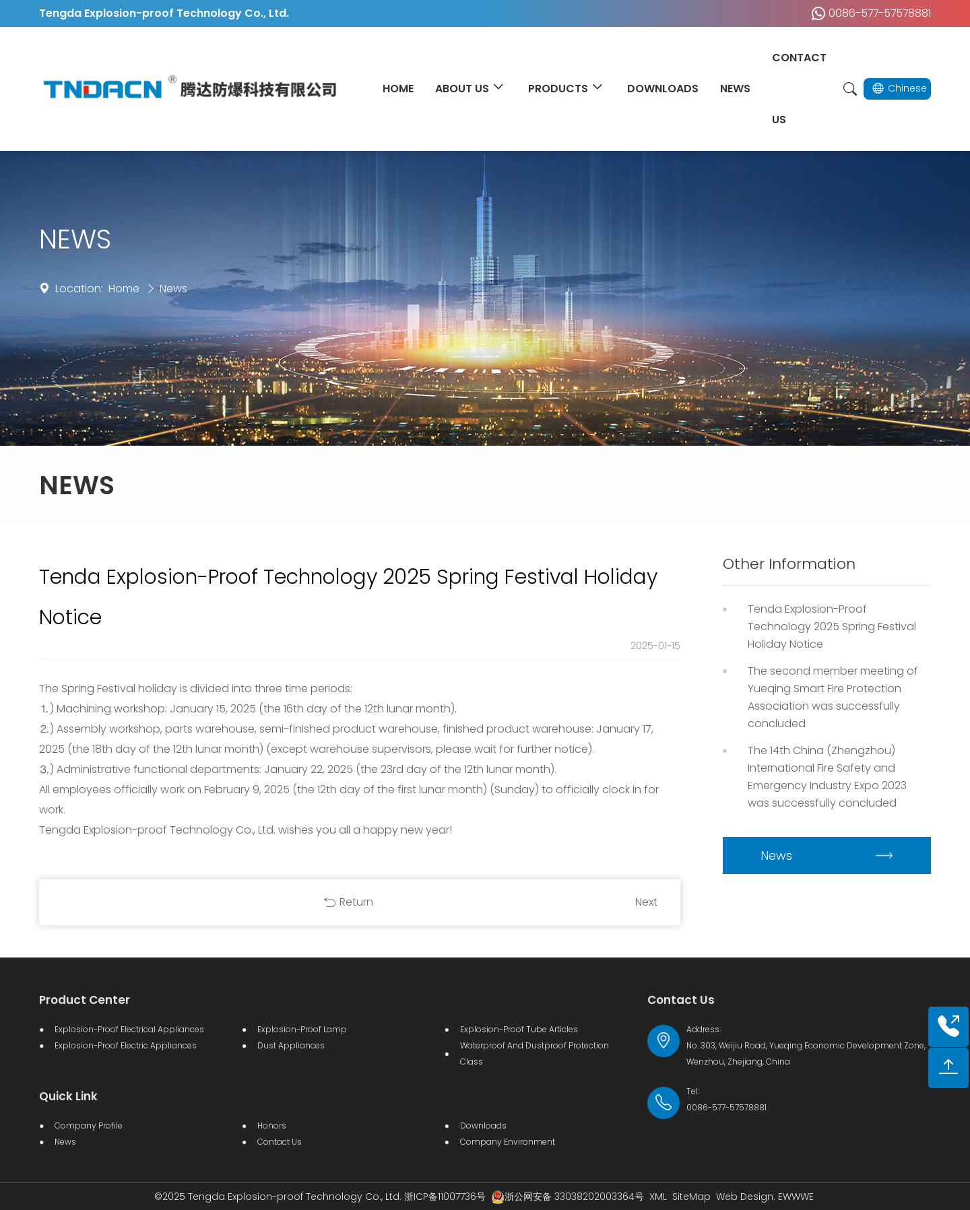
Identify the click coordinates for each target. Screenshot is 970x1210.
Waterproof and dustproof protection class (534, 1053)
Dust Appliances (291, 1045)
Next (646, 902)
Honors (271, 1125)
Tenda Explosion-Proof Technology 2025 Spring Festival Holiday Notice (832, 626)
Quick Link (68, 1096)
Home (123, 288)
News (173, 288)
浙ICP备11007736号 (445, 1196)
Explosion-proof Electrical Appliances (129, 1029)
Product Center (84, 1000)
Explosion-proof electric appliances (126, 1045)
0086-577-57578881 (868, 13)
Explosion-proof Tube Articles (519, 1029)
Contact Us (279, 1141)
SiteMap (691, 1196)
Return (356, 902)
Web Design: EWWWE (765, 1196)
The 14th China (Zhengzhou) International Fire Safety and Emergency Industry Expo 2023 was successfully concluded (827, 777)
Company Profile (89, 1125)
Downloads (483, 1125)
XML (658, 1196)
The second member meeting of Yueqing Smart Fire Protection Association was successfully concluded (833, 697)
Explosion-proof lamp (302, 1029)
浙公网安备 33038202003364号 (567, 1196)
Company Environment (507, 1141)
